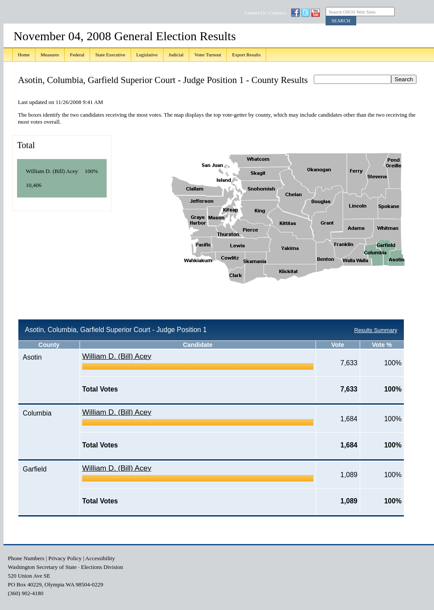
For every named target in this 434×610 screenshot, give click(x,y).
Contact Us (255, 12)
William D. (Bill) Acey (116, 356)
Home (24, 54)
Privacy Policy (65, 558)
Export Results (246, 54)
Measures (50, 54)
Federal (77, 54)
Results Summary (375, 330)
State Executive (110, 54)
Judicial (176, 54)
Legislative (147, 54)
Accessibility (100, 558)
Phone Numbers (26, 558)
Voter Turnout (207, 54)
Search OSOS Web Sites (352, 11)
